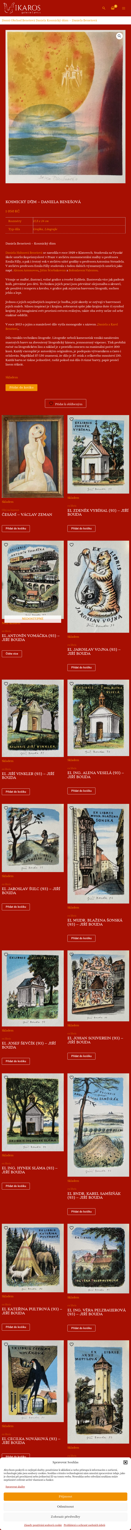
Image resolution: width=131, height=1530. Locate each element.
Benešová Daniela (34, 20)
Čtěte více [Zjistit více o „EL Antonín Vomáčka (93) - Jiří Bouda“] (12, 653)
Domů (6, 20)
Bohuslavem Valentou (83, 270)
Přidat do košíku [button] (16, 528)
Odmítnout (65, 1506)
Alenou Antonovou (26, 270)
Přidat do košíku (21, 387)
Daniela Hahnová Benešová (24, 252)
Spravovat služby (15, 1486)
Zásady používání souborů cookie (43, 1525)
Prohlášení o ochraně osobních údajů (84, 1525)
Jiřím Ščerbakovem (53, 270)
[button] (125, 1462)
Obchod (16, 20)
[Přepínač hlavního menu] (123, 8)
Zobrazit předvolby (65, 1516)
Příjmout (65, 1496)
